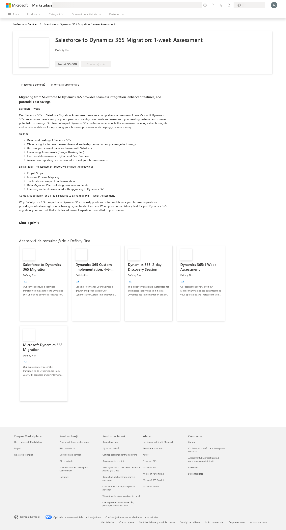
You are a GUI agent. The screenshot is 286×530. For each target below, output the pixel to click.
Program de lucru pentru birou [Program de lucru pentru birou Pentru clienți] (74, 441)
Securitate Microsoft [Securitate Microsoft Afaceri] (153, 448)
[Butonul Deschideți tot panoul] (13, 14)
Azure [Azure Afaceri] (146, 454)
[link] (44, 283)
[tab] (34, 84)
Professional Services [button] (25, 24)
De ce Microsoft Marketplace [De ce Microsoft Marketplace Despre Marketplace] (28, 441)
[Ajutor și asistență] (213, 5)
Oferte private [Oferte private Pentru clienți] (66, 461)
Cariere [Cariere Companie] (191, 441)
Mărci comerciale (214, 522)
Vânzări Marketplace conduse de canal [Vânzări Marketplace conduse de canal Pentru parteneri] (121, 495)
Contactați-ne (126, 522)
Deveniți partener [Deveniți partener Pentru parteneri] (111, 441)
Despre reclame (236, 522)
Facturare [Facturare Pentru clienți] (64, 476)
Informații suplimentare (65, 84)
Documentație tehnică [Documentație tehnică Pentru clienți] (70, 454)
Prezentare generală (33, 84)
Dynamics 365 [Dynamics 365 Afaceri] (150, 461)
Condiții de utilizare (190, 522)
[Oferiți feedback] (205, 5)
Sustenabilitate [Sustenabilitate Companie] (195, 473)
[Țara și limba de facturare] (249, 5)
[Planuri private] (229, 5)
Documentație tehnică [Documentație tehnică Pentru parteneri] (113, 461)
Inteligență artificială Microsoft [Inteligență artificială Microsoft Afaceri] (158, 441)
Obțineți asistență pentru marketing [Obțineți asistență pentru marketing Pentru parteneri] (119, 454)
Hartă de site (107, 522)
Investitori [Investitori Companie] (193, 467)
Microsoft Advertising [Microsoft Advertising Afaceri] (153, 473)
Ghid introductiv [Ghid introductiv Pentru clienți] (67, 448)
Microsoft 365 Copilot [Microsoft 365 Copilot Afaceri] (153, 480)
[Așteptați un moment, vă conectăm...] (274, 5)
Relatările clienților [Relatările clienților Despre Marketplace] (23, 454)
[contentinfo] (41, 24)
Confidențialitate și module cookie (157, 522)
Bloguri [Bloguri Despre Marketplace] (17, 448)
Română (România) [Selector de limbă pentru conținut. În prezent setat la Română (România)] (30, 516)
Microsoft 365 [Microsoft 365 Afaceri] (149, 467)
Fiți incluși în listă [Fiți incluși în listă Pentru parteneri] (110, 448)
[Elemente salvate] (221, 5)
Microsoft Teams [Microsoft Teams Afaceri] (151, 486)
